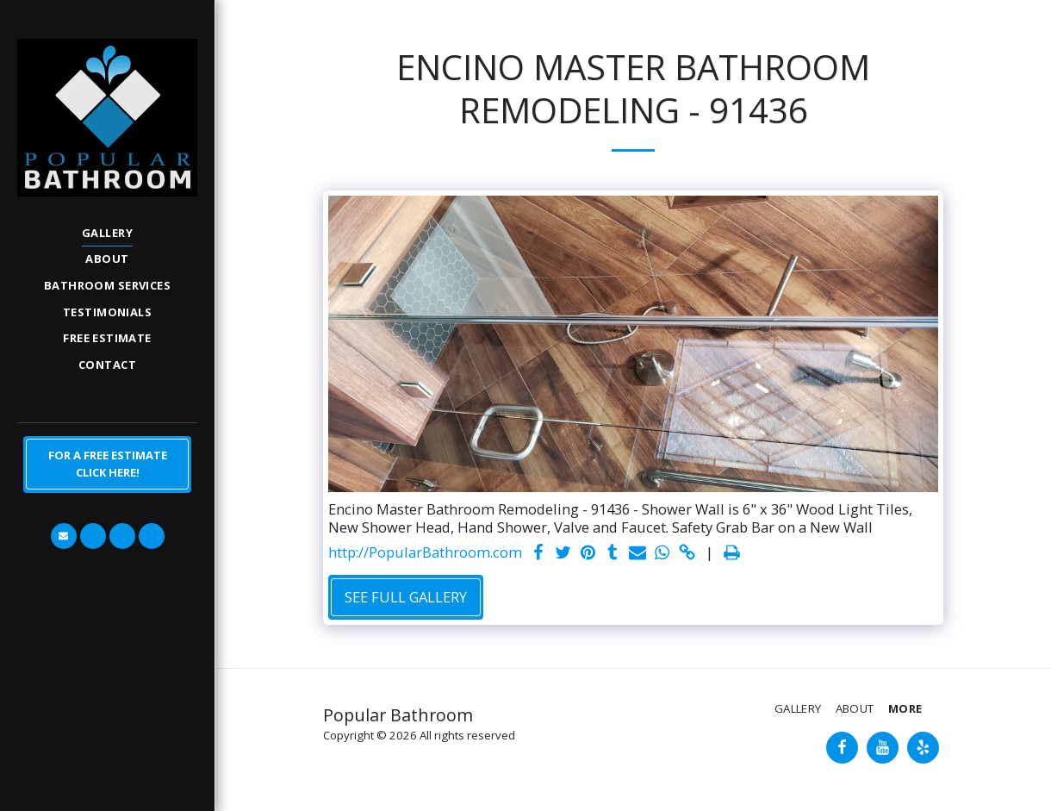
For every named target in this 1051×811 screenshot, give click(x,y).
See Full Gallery (406, 597)
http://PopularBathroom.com (425, 553)
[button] (64, 536)
